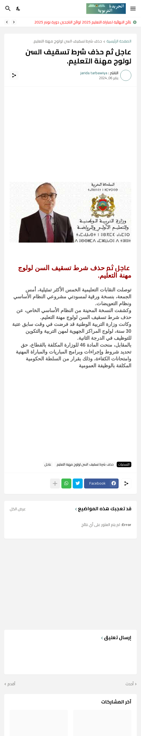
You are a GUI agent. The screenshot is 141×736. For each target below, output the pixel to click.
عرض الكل (18, 509)
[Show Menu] (133, 8)
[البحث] (7, 8)
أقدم (11, 684)
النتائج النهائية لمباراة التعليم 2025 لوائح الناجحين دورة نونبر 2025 (81, 22)
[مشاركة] (14, 75)
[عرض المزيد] (55, 483)
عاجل (48, 464)
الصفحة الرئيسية (118, 41)
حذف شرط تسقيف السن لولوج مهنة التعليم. (67, 41)
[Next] (7, 22)
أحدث (130, 684)
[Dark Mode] (18, 8)
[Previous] (14, 22)
